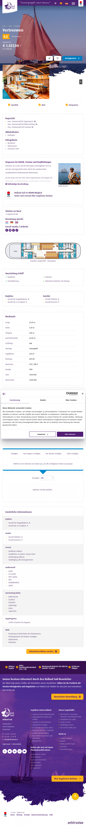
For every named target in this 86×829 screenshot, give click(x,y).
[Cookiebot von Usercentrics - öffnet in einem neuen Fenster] (68, 393)
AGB (51, 816)
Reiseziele (63, 748)
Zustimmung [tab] (15, 400)
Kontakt (62, 742)
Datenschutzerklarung (39, 816)
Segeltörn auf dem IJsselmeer (41, 723)
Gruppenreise (36, 769)
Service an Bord (65, 723)
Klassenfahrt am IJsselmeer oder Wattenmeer (42, 738)
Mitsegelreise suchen (39, 755)
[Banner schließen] (82, 393)
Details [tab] (43, 400)
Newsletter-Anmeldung (67, 697)
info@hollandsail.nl (11, 744)
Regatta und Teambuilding (40, 734)
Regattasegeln (36, 766)
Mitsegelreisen (37, 742)
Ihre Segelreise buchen (67, 779)
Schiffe (10, 26)
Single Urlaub (36, 763)
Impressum (6, 748)
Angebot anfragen (66, 739)
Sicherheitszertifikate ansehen (43, 652)
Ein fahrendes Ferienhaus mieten (42, 729)
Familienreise (36, 758)
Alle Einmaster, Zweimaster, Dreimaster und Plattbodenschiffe (70, 716)
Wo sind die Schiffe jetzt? (68, 729)
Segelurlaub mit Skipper (39, 726)
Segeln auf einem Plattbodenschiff (43, 715)
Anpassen (42, 434)
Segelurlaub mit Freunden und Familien (41, 719)
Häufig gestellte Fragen (67, 745)
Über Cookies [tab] (71, 400)
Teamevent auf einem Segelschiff (42, 731)
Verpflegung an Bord (66, 726)
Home (4, 26)
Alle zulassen (70, 434)
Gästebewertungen (66, 750)
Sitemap (19, 816)
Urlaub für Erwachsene (39, 761)
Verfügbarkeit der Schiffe (68, 720)
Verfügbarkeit (72, 58)
